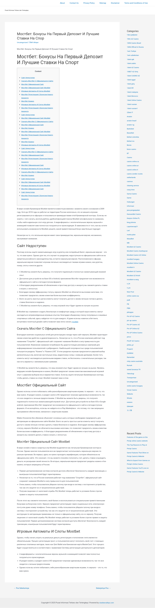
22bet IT (130, 112)
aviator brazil (132, 121)
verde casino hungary (135, 386)
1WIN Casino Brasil (134, 43)
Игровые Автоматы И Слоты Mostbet (37, 91)
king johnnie (132, 222)
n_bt (128, 284)
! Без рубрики (132, 35)
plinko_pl (130, 345)
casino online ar (133, 165)
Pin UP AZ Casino (134, 316)
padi (128, 300)
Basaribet (131, 133)
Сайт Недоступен (28, 78)
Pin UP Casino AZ (134, 324)
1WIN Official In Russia (136, 47)
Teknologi (131, 373)
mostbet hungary (134, 259)
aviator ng (131, 125)
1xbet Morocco (133, 96)
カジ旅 (129, 410)
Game (129, 198)
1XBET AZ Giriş (133, 71)
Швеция (130, 406)
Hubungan (131, 202)
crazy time (131, 190)
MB (128, 243)
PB (128, 304)
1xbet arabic (132, 63)
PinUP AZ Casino (134, 341)
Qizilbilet (130, 353)
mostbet (75, 322)
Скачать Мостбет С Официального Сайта (38, 81)
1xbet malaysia (133, 92)
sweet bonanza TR (134, 369)
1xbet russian (132, 104)
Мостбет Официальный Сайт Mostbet (37, 88)
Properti (130, 349)
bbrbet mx (131, 141)
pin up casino (132, 320)
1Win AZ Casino (133, 39)
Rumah (130, 365)
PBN (129, 308)
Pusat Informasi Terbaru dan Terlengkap (17, 10)
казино (130, 402)
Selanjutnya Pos (102, 588)
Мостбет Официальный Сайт (33, 84)
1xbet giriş (131, 84)
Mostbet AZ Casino (134, 247)
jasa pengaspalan (134, 210)
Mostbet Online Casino (136, 263)
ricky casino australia (135, 361)
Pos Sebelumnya (22, 588)
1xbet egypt (131, 80)
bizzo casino (132, 149)
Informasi (131, 206)
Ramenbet (131, 357)
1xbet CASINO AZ (134, 76)
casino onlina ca (133, 161)
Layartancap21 (133, 226)
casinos (130, 181)
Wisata (129, 398)
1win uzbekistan (133, 55)
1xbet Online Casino (135, 100)
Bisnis (129, 145)
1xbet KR (130, 88)
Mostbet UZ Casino (134, 271)
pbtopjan (130, 312)
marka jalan (131, 234)
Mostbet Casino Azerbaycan (138, 251)
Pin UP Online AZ (134, 328)
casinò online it (133, 170)
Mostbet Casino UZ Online (137, 255)
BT (128, 153)
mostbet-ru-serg (133, 279)
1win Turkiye (132, 51)
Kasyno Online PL (134, 218)
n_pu (129, 288)
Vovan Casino (132, 390)
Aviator (130, 116)
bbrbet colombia (133, 137)
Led (128, 230)
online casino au (133, 296)
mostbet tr (131, 267)
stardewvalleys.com (107, 603)
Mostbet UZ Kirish (134, 275)
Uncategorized (23, 42)
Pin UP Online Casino (135, 333)
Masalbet (130, 239)
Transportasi (132, 377)
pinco (129, 337)
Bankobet (131, 129)
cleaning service (133, 185)
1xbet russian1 (133, 108)
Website (130, 394)
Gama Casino (132, 194)
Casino (129, 157)
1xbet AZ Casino (133, 67)
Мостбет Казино (28, 101)
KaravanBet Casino (134, 214)
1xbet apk (131, 59)
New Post (131, 292)
